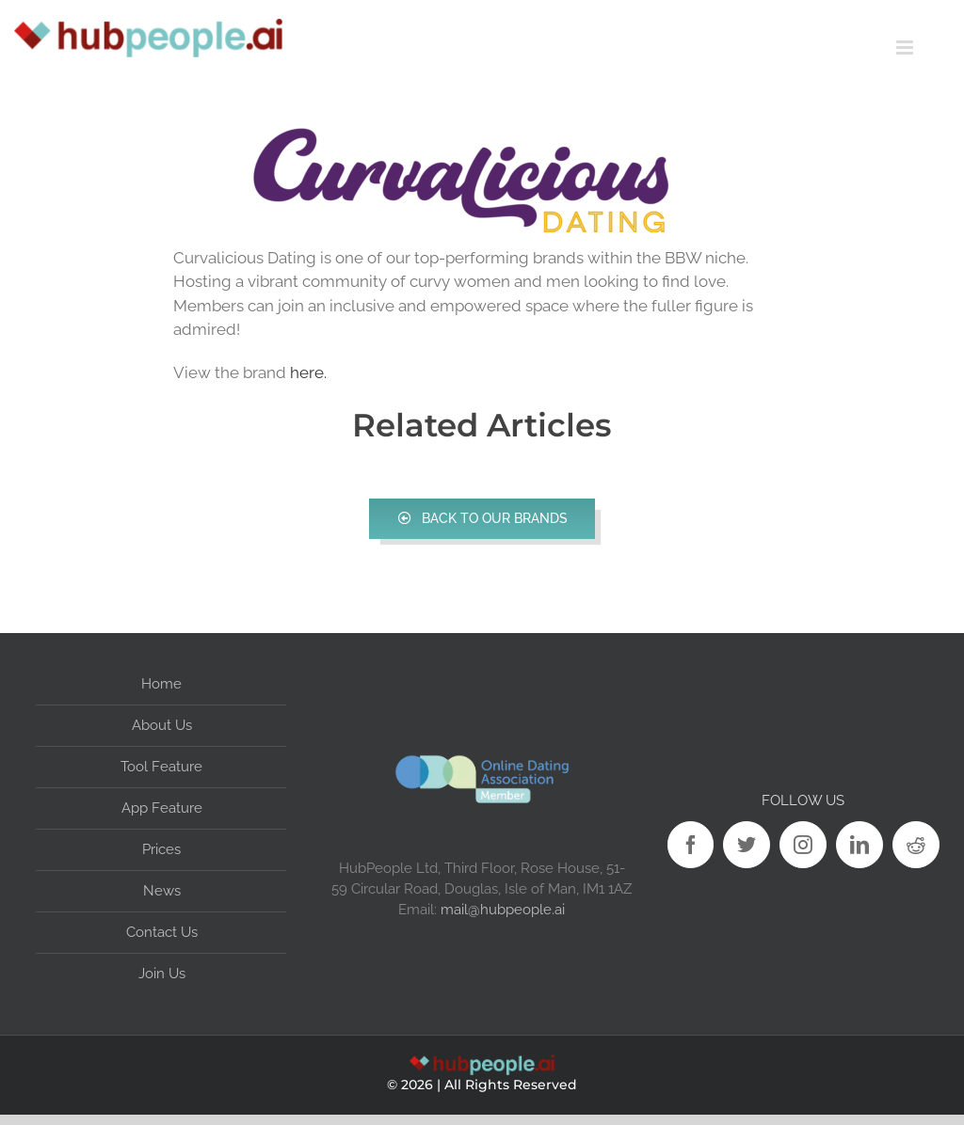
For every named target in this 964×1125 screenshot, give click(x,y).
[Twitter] (746, 844)
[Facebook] (691, 844)
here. (308, 372)
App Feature (161, 808)
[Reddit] (916, 844)
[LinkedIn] (859, 844)
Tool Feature (161, 766)
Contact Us (162, 932)
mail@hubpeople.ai (503, 909)
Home (161, 683)
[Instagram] (803, 844)
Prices (161, 849)
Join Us (161, 973)
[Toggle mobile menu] (930, 47)
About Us (162, 725)
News (162, 890)
